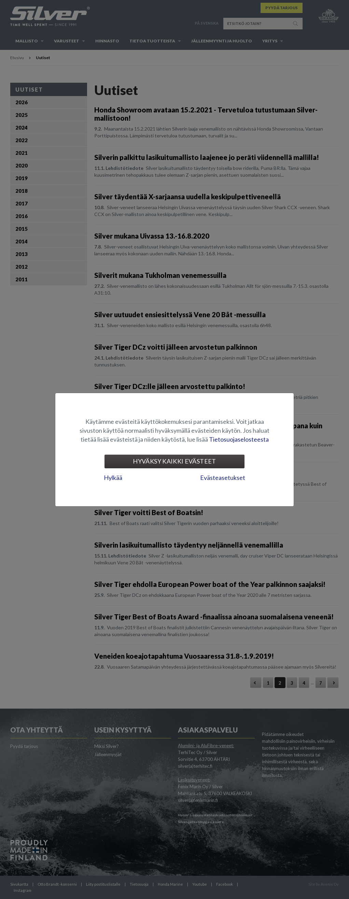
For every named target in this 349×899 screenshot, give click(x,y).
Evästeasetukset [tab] (222, 477)
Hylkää (113, 477)
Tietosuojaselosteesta (239, 439)
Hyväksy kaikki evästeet (174, 461)
